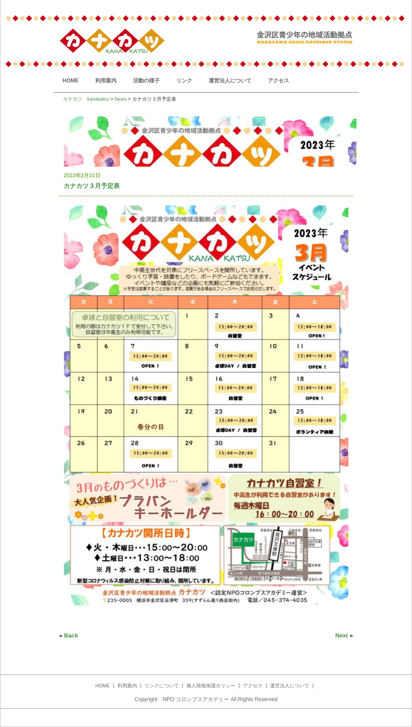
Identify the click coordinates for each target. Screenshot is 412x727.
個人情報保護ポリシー (210, 685)
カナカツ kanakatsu (86, 99)
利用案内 (106, 81)
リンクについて (162, 685)
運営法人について (230, 81)
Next (341, 635)
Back (71, 635)
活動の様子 (146, 81)
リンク (184, 81)
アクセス (278, 81)
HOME (71, 81)
